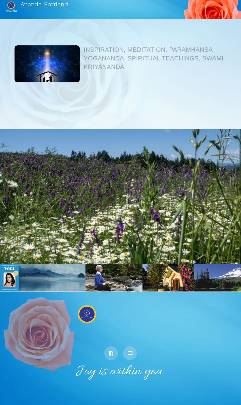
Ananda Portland (44, 4)
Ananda (11, 10)
